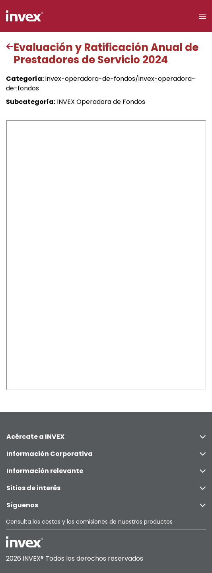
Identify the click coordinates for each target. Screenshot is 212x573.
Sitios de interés (106, 488)
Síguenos (106, 505)
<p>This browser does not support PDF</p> (106, 255)
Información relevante (106, 470)
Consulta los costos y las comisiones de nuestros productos (89, 522)
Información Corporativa (106, 453)
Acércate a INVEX (106, 436)
